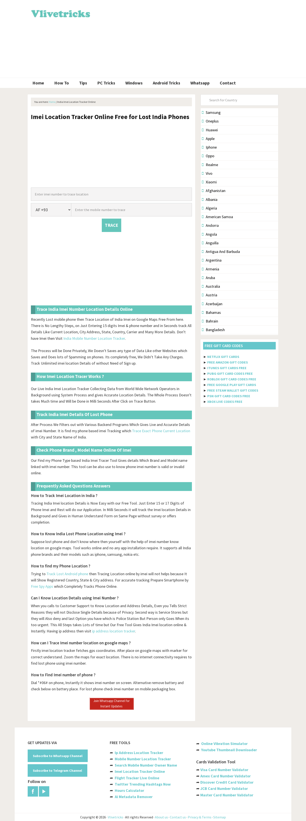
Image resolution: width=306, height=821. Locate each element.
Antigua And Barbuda (221, 251)
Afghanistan (213, 190)
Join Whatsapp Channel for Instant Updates (111, 703)
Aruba (208, 277)
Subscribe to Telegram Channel (57, 770)
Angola (209, 234)
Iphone (209, 147)
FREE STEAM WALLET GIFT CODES (232, 390)
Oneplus (210, 121)
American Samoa (217, 216)
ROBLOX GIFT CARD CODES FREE (231, 379)
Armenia (210, 269)
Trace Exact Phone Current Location (161, 430)
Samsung (211, 112)
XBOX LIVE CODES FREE (224, 401)
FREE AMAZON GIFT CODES (227, 362)
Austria (209, 294)
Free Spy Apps (42, 586)
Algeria (209, 208)
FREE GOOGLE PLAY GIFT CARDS (231, 385)
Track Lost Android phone (67, 573)
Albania (209, 199)
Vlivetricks (60, 13)
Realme (210, 164)
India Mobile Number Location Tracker (94, 338)
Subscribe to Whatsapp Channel (58, 756)
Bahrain (210, 321)
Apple (208, 138)
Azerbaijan (212, 303)
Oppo (208, 155)
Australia (211, 286)
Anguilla (210, 242)
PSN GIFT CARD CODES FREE (228, 396)
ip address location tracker (113, 631)
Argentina (212, 260)
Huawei (210, 129)
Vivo (207, 173)
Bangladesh (213, 329)
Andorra (210, 225)
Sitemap (219, 817)
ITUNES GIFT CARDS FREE (227, 368)
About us (161, 817)
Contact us (178, 817)
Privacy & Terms (199, 817)
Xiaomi (209, 181)
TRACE (111, 225)
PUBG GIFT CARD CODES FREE (230, 373)
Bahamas (211, 312)
